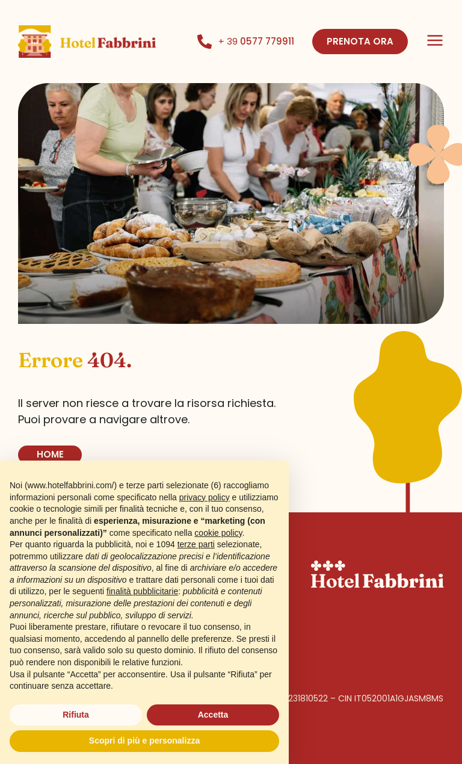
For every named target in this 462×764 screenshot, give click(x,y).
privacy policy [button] (204, 497)
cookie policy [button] (218, 533)
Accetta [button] (213, 714)
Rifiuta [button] (76, 714)
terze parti (196, 544)
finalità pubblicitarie (142, 591)
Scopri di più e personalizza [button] (144, 740)
